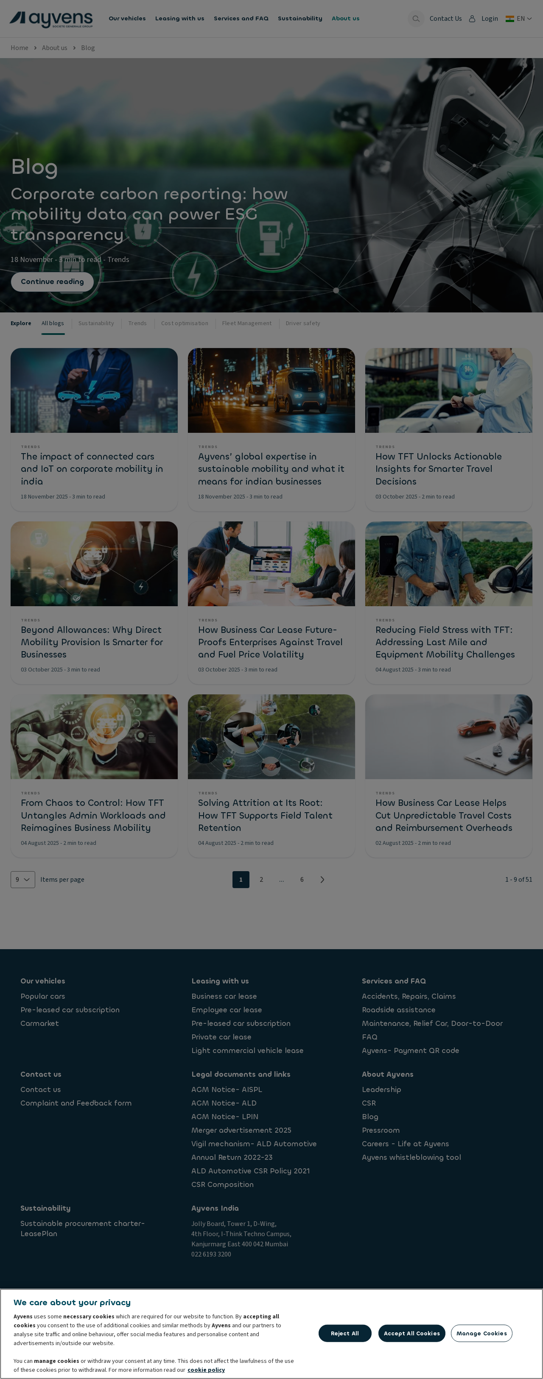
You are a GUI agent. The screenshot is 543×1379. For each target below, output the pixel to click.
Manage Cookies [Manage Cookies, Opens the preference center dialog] (481, 1335)
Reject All (345, 1335)
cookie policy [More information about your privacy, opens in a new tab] (206, 1372)
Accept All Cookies (412, 1335)
